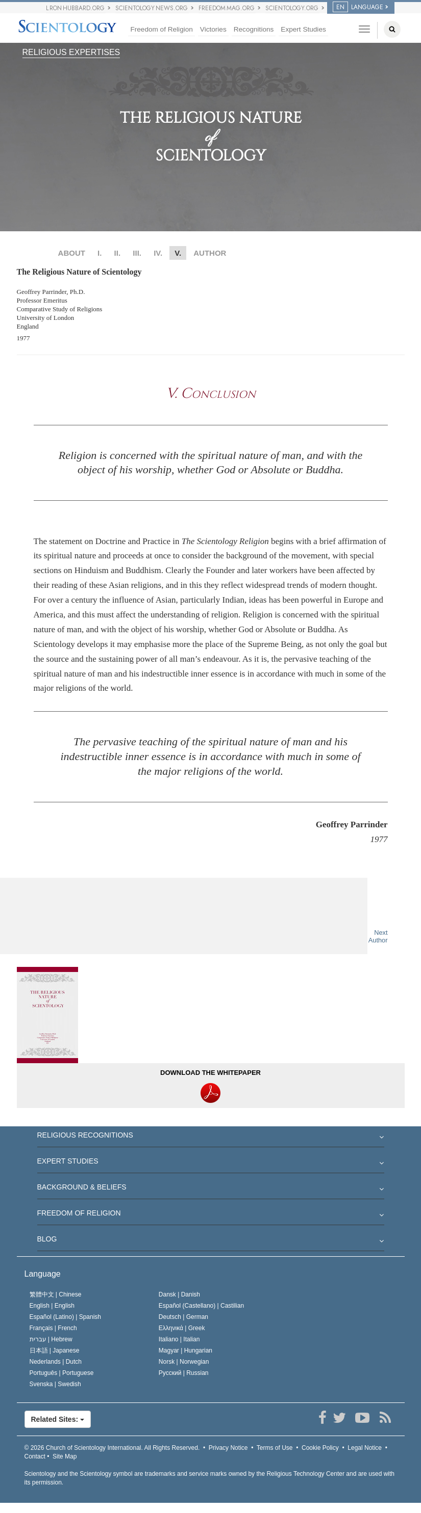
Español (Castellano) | (201, 1305)
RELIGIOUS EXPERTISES (71, 52)
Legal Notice (365, 1447)
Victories (213, 29)
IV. (158, 253)
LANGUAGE (358, 7)
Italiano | (179, 1339)
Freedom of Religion (161, 29)
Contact (34, 1456)
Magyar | (185, 1350)
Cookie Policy (320, 1447)
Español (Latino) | (66, 1316)
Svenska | (55, 1384)
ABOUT (71, 253)
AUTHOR (209, 253)
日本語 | (55, 1350)
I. (99, 253)
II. (117, 253)
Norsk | (184, 1361)
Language (42, 1273)
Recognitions (254, 29)
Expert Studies (303, 29)
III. (137, 253)
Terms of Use (275, 1447)
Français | (53, 1328)
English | (52, 1305)
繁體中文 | (56, 1294)
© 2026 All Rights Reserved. (112, 1447)
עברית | (51, 1339)
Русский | (184, 1372)
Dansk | (179, 1294)
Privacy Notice (228, 1447)
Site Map (65, 1456)
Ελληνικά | (182, 1328)
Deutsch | (183, 1316)
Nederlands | (56, 1361)
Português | (62, 1372)
